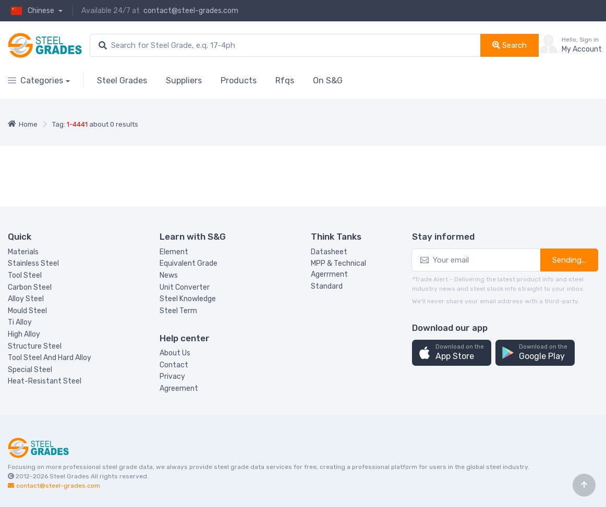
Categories (35, 80)
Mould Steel (27, 310)
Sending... (569, 260)
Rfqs (284, 80)
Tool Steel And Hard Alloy (49, 357)
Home (23, 124)
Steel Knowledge (188, 298)
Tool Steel (25, 275)
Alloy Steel (26, 298)
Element (174, 252)
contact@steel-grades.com (190, 10)
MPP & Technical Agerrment (338, 269)
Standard (327, 286)
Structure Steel (35, 346)
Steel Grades (122, 80)
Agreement (179, 388)
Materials (23, 252)
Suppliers (184, 80)
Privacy (172, 376)
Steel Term (178, 310)
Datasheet (329, 252)
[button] (451, 353)
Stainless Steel (33, 263)
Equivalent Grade (188, 263)
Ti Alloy (20, 322)
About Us (175, 353)
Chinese (32, 10)
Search (509, 45)
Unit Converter (185, 287)
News (169, 275)
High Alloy (24, 334)
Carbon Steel (30, 287)
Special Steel (30, 369)
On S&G (328, 80)
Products (239, 80)
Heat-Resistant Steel (44, 381)
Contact (174, 365)
